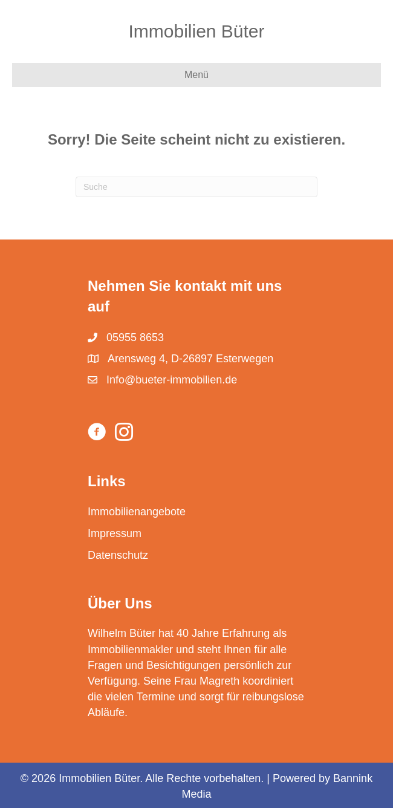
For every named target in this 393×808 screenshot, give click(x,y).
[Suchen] (196, 187)
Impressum (114, 533)
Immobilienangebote (137, 512)
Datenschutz (118, 555)
